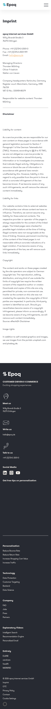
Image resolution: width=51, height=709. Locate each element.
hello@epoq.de (16, 55)
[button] (5, 704)
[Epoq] (12, 374)
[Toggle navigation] (46, 5)
